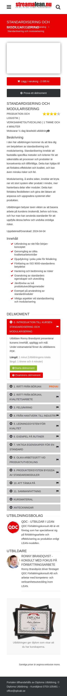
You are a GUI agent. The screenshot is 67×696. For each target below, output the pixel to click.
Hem (20, 27)
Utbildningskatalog (37, 27)
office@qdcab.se (16, 690)
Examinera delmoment (26, 375)
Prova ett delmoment (33, 93)
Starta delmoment (23, 368)
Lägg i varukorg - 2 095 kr (33, 81)
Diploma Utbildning (45, 682)
